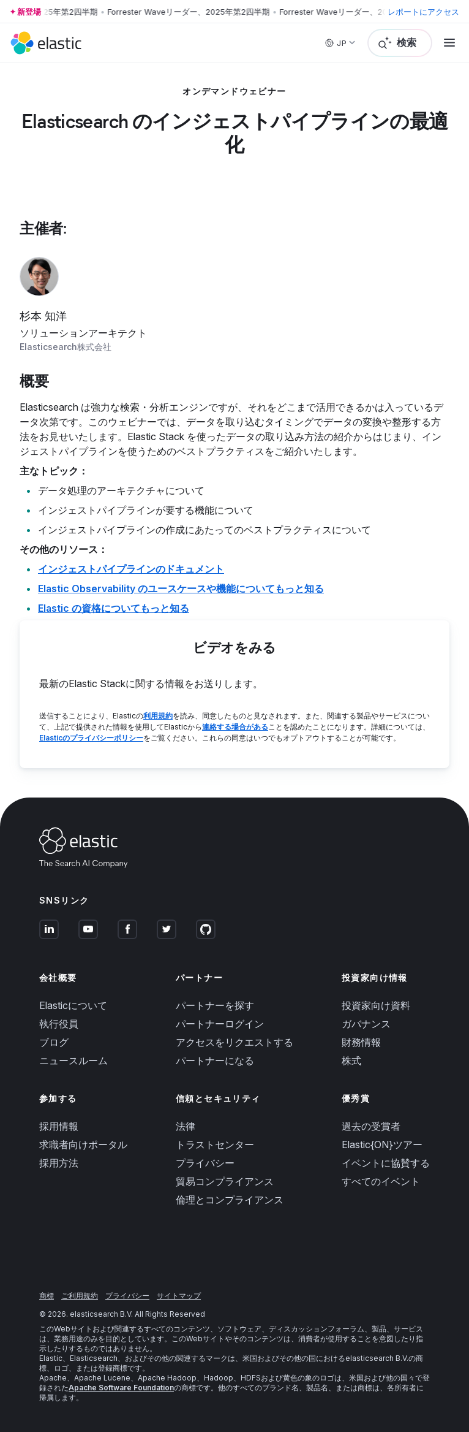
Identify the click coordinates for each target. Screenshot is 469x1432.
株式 (351, 1060)
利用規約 (158, 715)
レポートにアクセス (423, 12)
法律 (185, 1126)
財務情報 (361, 1042)
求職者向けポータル (83, 1144)
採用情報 (58, 1126)
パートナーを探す (215, 1005)
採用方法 (58, 1163)
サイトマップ (179, 1295)
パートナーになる (215, 1060)
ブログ (54, 1042)
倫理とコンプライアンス (229, 1200)
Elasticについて (73, 1005)
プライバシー (205, 1163)
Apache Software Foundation (121, 1387)
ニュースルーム (73, 1060)
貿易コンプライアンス (225, 1181)
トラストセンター (215, 1144)
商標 (46, 1295)
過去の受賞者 (371, 1126)
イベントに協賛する (386, 1163)
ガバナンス (366, 1024)
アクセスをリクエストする (234, 1042)
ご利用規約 (79, 1295)
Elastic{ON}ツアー (382, 1144)
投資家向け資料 (376, 1005)
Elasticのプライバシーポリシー (91, 737)
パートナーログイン (220, 1024)
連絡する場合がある (235, 726)
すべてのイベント (381, 1181)
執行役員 (58, 1024)
